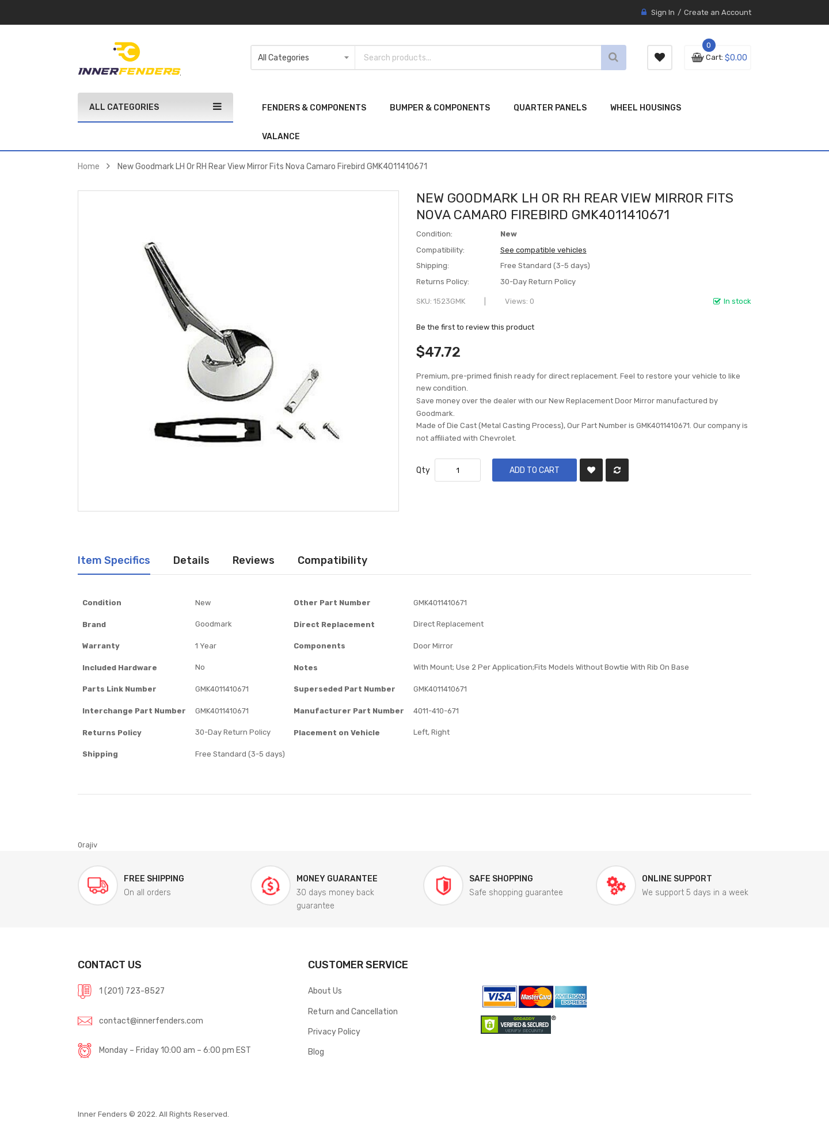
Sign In (663, 12)
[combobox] (460, 57)
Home (89, 166)
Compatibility (332, 560)
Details (191, 560)
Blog (316, 1051)
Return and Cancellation (353, 1011)
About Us (325, 990)
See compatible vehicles (543, 250)
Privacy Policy (334, 1031)
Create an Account (717, 12)
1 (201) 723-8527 (132, 990)
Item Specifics (114, 560)
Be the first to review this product (475, 327)
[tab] (114, 560)
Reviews (254, 560)
